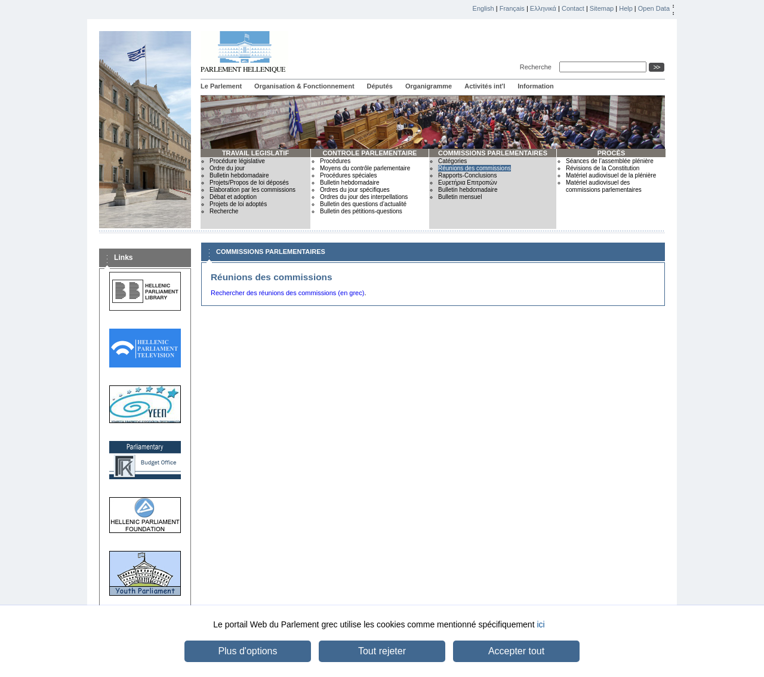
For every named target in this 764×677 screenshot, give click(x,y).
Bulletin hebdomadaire (239, 175)
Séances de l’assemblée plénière (610, 161)
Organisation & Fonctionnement (304, 86)
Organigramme (428, 86)
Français (512, 8)
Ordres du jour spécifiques (355, 189)
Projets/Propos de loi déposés (249, 182)
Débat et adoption (233, 197)
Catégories (452, 161)
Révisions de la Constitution (602, 168)
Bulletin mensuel (460, 197)
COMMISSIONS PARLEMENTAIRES (492, 153)
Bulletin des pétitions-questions (361, 211)
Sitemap (602, 8)
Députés (380, 86)
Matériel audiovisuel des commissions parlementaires (604, 186)
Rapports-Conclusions (467, 175)
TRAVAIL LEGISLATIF (255, 153)
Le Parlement (221, 86)
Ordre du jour (227, 168)
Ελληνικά (543, 8)
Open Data (654, 8)
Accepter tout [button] (516, 651)
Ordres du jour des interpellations (364, 197)
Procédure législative (237, 161)
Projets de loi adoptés (238, 204)
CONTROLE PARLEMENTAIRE (370, 153)
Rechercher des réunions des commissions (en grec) (287, 292)
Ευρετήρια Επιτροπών (467, 182)
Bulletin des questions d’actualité (363, 204)
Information (535, 86)
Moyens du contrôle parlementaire (365, 168)
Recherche (537, 67)
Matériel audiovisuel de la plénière (611, 175)
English (483, 8)
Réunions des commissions (474, 168)
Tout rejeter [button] (382, 651)
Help (626, 8)
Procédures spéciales (348, 175)
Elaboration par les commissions (252, 189)
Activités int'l (484, 86)
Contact (573, 8)
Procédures (335, 161)
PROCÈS (611, 153)
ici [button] (540, 624)
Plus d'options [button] (247, 651)
